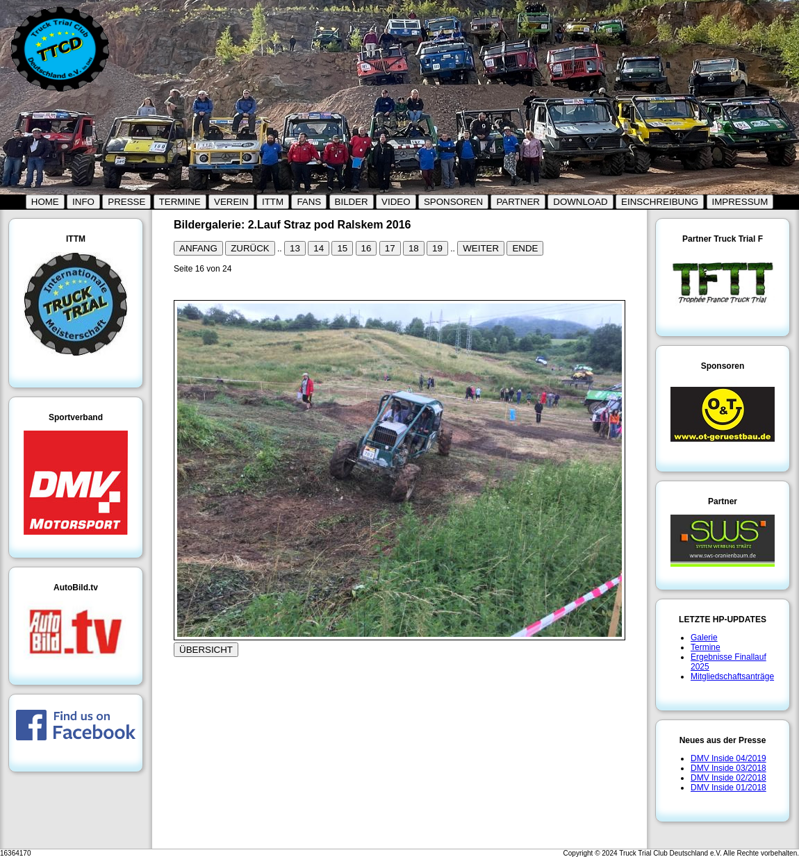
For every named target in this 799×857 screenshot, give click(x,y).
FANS (309, 202)
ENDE (525, 248)
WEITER (481, 248)
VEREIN (231, 202)
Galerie (704, 637)
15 (342, 248)
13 (295, 248)
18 (414, 248)
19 (437, 248)
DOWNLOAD (580, 202)
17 (390, 248)
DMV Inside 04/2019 (728, 758)
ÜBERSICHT (206, 649)
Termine (705, 647)
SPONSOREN (453, 202)
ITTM (272, 202)
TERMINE (180, 202)
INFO (83, 202)
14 (318, 248)
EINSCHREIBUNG (659, 202)
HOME (45, 202)
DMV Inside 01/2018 (728, 787)
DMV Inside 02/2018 (728, 778)
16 (366, 248)
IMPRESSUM (740, 202)
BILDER (351, 202)
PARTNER (517, 202)
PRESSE (126, 202)
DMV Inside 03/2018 (728, 768)
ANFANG (198, 248)
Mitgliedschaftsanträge (732, 676)
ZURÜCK (250, 248)
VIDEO (395, 202)
